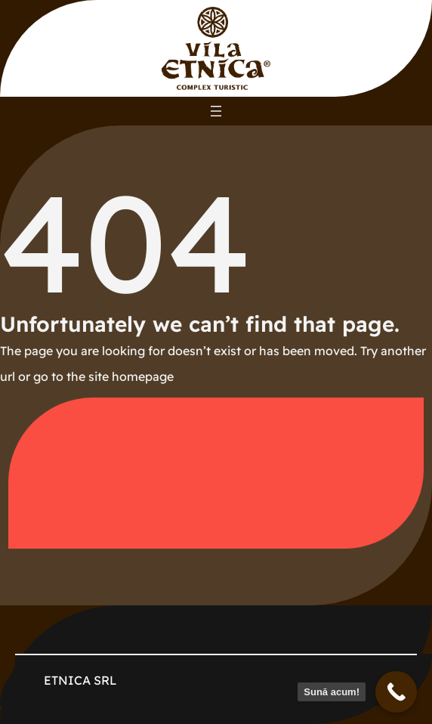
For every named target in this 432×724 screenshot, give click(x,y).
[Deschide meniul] (216, 111)
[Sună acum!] (396, 692)
